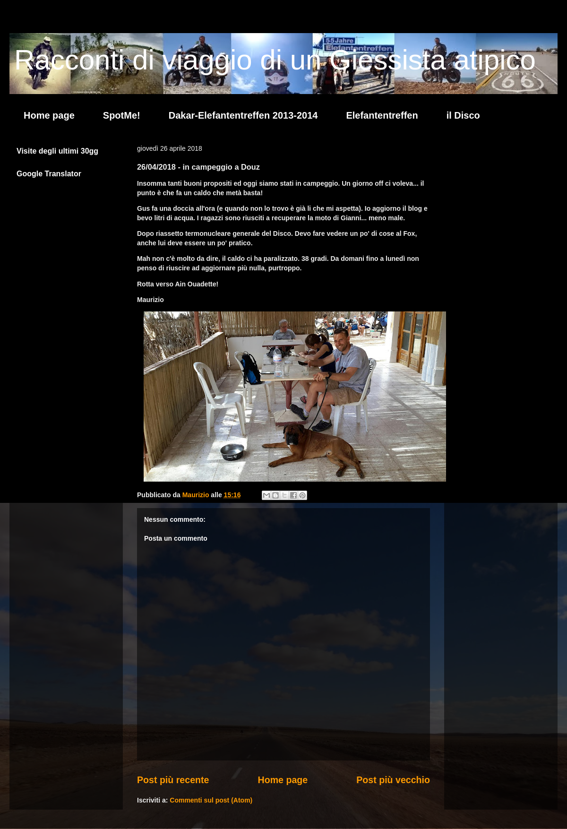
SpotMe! (121, 115)
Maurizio (196, 495)
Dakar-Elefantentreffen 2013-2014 (243, 115)
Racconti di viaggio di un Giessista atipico (275, 60)
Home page (49, 115)
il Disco (463, 115)
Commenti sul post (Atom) (211, 800)
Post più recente (173, 780)
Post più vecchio (393, 780)
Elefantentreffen (382, 115)
